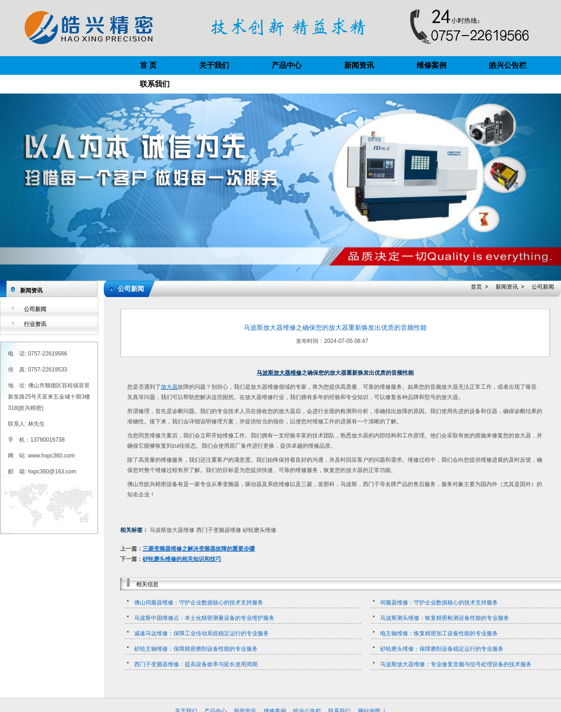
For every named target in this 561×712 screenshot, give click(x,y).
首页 (476, 286)
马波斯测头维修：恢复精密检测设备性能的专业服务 (444, 618)
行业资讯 (35, 324)
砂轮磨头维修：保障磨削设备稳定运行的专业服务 (441, 649)
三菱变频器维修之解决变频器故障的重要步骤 (199, 548)
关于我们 (214, 65)
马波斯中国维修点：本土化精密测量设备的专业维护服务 (204, 618)
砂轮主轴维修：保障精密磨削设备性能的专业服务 (196, 649)
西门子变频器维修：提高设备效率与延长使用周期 (196, 664)
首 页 (148, 65)
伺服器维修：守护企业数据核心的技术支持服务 (439, 602)
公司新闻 (35, 309)
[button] (42, 187)
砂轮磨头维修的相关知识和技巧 (182, 559)
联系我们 (155, 84)
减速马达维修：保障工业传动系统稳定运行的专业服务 (201, 633)
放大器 (169, 387)
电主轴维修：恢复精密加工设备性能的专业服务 (439, 633)
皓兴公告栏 (507, 65)
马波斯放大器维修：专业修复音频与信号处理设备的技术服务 (456, 664)
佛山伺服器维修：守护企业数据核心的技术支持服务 (198, 602)
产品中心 (287, 65)
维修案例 (431, 65)
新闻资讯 (359, 65)
